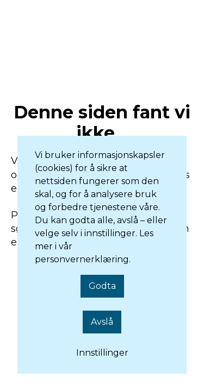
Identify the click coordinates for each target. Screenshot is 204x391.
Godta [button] (102, 286)
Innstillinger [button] (102, 353)
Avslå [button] (102, 322)
